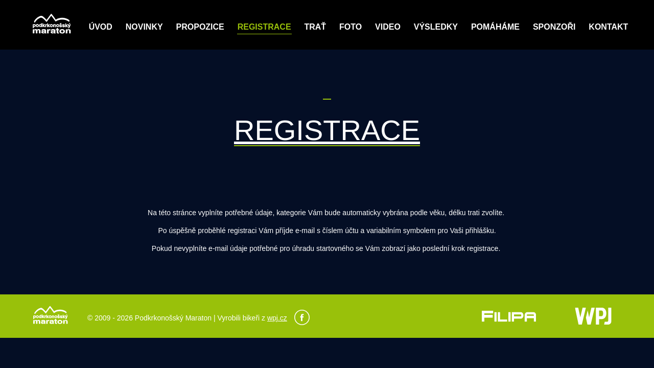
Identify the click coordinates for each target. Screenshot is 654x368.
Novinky (144, 26)
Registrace (264, 26)
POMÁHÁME (495, 26)
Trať (315, 26)
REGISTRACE (327, 130)
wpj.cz (277, 318)
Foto (350, 26)
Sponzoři (554, 26)
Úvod (100, 26)
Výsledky (436, 26)
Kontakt (608, 26)
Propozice (200, 26)
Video (388, 26)
